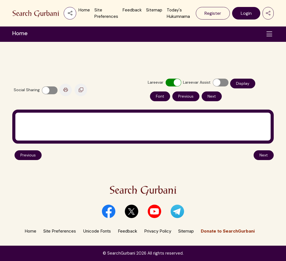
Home (84, 10)
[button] (108, 211)
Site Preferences (106, 13)
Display (242, 83)
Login (246, 13)
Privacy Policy (157, 231)
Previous (186, 96)
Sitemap (154, 10)
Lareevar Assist (197, 82)
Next (212, 96)
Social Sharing (27, 89)
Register (212, 13)
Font (160, 96)
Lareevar (155, 82)
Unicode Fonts (97, 231)
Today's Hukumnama (178, 13)
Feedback (132, 10)
